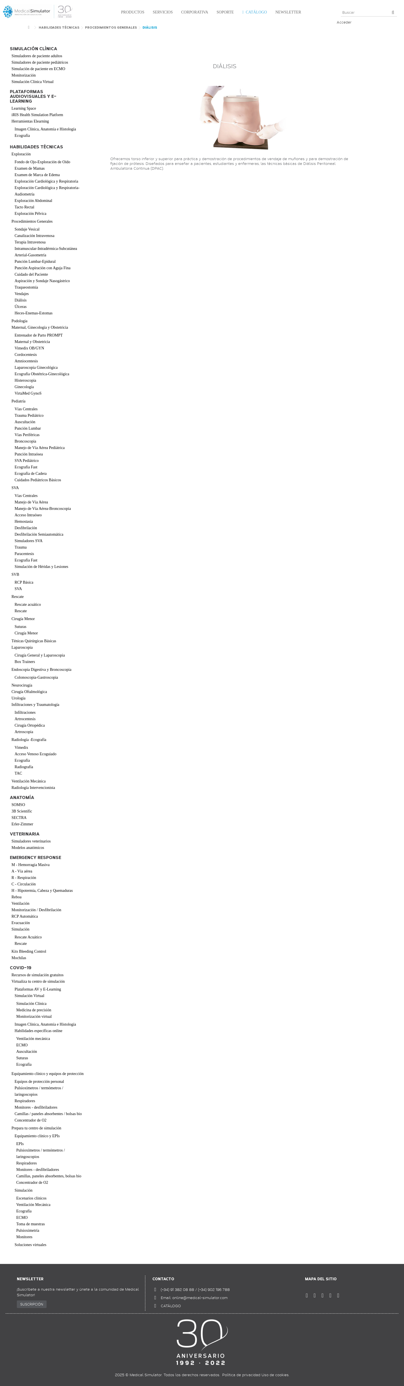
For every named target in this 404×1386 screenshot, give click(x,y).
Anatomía (22, 797)
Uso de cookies (275, 1374)
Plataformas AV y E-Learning (38, 989)
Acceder (344, 22)
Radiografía (24, 767)
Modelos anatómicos (28, 848)
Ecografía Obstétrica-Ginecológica (42, 374)
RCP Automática (25, 916)
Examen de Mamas (30, 168)
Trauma (21, 547)
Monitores (24, 1237)
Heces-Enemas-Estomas (33, 313)
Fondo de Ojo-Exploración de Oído (42, 162)
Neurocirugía (22, 685)
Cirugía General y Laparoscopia (40, 655)
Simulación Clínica (31, 1003)
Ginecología (24, 387)
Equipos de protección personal (39, 1081)
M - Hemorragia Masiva (31, 865)
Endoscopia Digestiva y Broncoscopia (41, 669)
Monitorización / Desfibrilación (36, 910)
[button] (131, 12)
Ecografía (22, 135)
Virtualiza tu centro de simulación (38, 981)
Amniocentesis (26, 361)
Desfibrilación (26, 528)
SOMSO (18, 805)
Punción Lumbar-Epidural (35, 261)
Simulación (20, 929)
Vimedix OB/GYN (29, 348)
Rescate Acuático (28, 937)
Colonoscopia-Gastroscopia (36, 677)
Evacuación (21, 923)
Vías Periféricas (27, 435)
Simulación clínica (33, 49)
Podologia (19, 321)
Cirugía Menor (23, 619)
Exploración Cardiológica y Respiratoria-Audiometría (47, 191)
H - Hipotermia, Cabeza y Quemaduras (42, 890)
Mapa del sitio (321, 1279)
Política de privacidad (241, 1374)
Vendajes (22, 294)
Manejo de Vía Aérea (31, 502)
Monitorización (24, 75)
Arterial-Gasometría (30, 255)
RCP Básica (24, 582)
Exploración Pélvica (30, 213)
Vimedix (21, 747)
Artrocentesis (25, 719)
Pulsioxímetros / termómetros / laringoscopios (39, 1091)
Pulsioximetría (27, 1230)
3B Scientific (22, 811)
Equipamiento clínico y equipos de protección (48, 1074)
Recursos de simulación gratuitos (37, 975)
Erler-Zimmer (22, 824)
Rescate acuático (28, 604)
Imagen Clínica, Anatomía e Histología (45, 129)
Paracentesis (24, 554)
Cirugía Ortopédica (30, 725)
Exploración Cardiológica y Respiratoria (46, 181)
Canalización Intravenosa (34, 236)
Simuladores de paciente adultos (37, 56)
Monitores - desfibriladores (36, 1107)
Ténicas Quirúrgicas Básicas (34, 641)
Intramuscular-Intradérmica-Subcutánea (46, 249)
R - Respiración (24, 878)
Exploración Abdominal (33, 201)
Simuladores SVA (29, 541)
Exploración (21, 154)
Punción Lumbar (28, 428)
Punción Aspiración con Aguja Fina (42, 268)
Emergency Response (35, 857)
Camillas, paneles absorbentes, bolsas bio (48, 1176)
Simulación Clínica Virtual (33, 82)
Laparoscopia (22, 647)
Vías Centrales (26, 409)
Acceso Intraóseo (28, 515)
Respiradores (25, 1101)
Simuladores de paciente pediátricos (40, 62)
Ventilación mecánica (33, 1039)
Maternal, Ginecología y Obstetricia (40, 327)
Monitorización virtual (34, 1016)
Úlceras (21, 307)
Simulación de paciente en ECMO (38, 69)
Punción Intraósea (29, 454)
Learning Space (24, 108)
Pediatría (19, 401)
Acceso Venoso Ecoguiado (35, 754)
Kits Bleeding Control (29, 951)
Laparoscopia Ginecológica (36, 367)
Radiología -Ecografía (29, 740)
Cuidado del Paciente (31, 274)
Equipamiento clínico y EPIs (37, 1136)
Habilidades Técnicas (36, 147)
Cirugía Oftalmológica (29, 692)
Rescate (18, 597)
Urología (19, 698)
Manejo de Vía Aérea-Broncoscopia (43, 508)
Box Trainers (25, 662)
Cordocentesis (26, 355)
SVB (15, 574)
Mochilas (19, 958)
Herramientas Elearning (30, 121)
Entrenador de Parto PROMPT (39, 335)
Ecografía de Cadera (31, 473)
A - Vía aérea (22, 871)
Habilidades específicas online (38, 1031)
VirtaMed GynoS (28, 393)
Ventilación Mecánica (29, 781)
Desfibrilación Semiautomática (39, 534)
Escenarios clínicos (31, 1198)
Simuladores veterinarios (31, 841)
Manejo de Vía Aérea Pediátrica (40, 448)
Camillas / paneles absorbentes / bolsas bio (48, 1114)
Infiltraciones (25, 712)
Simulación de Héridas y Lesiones (41, 567)
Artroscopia (24, 732)
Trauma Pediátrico (29, 415)
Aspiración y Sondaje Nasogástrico (42, 281)
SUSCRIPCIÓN (31, 1304)
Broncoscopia (25, 441)
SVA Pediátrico (27, 461)
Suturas (20, 627)
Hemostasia (24, 521)
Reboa (17, 897)
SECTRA (19, 818)
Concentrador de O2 (31, 1120)
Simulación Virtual (29, 996)
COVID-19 (20, 968)
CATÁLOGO (171, 1305)
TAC (18, 773)
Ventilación (20, 903)
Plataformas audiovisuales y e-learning (33, 96)
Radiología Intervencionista (33, 788)
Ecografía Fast (26, 467)
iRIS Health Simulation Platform (37, 115)
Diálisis (21, 300)
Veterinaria (25, 834)
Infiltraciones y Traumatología (35, 705)
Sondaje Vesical (27, 229)
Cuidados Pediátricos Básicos (38, 480)
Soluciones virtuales (30, 1245)
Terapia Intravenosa (30, 242)
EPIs (20, 1144)
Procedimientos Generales (32, 221)
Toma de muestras (30, 1224)
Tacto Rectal (24, 207)
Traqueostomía (26, 287)
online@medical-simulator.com (200, 1297)
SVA (15, 488)
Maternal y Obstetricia (32, 342)
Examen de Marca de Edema (37, 175)
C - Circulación (24, 884)
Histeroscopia (25, 380)
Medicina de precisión (33, 1010)
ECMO (21, 1045)
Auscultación (25, 422)
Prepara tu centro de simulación (36, 1128)
